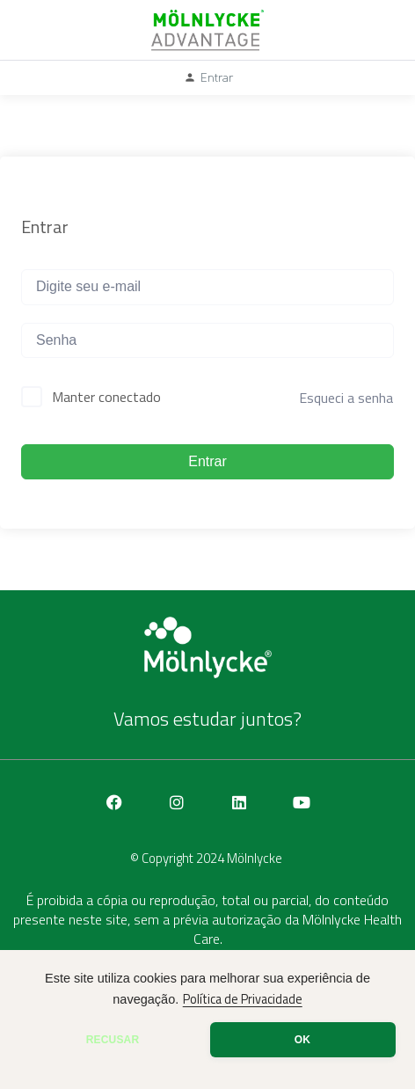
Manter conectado (106, 396)
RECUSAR (113, 1040)
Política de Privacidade (242, 999)
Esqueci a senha (346, 397)
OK (302, 1040)
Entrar (207, 461)
